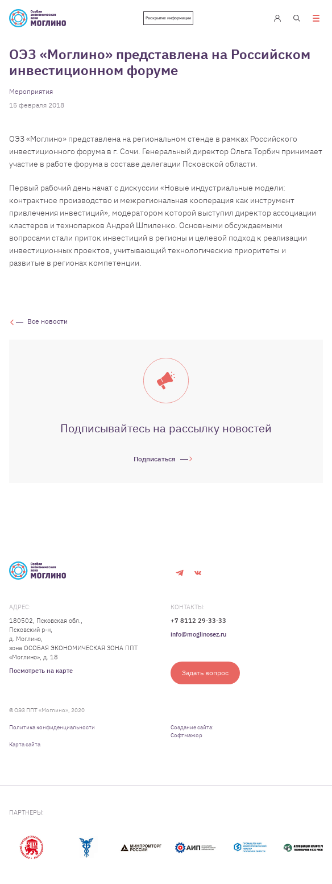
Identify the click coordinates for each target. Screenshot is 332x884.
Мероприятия (31, 91)
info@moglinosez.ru (198, 634)
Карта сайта (24, 744)
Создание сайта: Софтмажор (192, 731)
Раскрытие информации (168, 17)
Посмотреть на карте (41, 671)
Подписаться (155, 459)
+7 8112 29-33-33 (198, 621)
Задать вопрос (205, 672)
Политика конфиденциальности (52, 727)
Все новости (47, 321)
